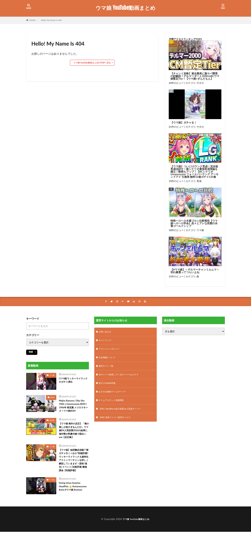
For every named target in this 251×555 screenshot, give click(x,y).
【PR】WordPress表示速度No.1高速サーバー (123, 414)
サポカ (200, 82)
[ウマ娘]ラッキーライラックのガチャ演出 (73, 381)
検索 (31, 352)
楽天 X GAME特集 (108, 386)
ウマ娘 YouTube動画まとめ (125, 7)
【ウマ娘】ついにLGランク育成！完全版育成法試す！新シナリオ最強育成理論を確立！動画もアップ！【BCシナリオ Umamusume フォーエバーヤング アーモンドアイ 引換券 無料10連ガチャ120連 (194, 171)
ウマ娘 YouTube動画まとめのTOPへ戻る (92, 62)
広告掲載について (108, 359)
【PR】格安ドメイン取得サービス (117, 423)
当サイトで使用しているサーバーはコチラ (122, 377)
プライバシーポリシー (111, 350)
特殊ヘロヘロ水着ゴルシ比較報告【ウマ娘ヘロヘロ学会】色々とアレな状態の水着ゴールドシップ (194, 223)
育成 (199, 181)
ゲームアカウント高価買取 (113, 405)
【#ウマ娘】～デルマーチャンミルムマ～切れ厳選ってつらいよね (194, 270)
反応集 (52, 427)
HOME (32, 20)
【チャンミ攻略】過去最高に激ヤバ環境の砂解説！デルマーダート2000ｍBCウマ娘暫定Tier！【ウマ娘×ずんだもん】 (194, 76)
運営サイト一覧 (107, 368)
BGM (52, 398)
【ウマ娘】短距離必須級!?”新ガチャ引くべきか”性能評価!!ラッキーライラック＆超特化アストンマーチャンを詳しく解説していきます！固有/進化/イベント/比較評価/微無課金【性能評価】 (74, 476)
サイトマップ (106, 341)
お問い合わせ (106, 332)
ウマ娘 (200, 230)
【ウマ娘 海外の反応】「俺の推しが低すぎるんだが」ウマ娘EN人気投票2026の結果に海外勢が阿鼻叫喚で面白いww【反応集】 (74, 440)
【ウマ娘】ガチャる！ (183, 122)
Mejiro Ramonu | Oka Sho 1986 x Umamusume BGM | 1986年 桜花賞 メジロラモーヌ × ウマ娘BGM (74, 409)
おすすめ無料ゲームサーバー (114, 396)
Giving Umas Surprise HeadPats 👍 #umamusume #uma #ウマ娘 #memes (73, 509)
